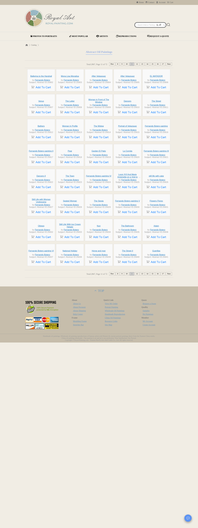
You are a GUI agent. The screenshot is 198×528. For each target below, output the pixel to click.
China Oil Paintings (113, 503)
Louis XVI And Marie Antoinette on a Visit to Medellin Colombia (127, 293)
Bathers (41, 196)
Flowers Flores (156, 340)
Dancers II (41, 292)
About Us (77, 489)
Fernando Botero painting (156, 196)
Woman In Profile (70, 196)
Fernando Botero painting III (156, 244)
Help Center (78, 500)
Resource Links (111, 507)
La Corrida (127, 244)
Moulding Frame (80, 507)
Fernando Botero (42, 103)
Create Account (149, 510)
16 (158, 64)
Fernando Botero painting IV (98, 292)
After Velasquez (99, 99)
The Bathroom (127, 388)
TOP (99, 476)
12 (137, 64)
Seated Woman (70, 340)
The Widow (99, 196)
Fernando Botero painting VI (41, 436)
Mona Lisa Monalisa (70, 99)
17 (163, 64)
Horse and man (99, 436)
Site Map (108, 510)
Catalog (34, 45)
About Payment (79, 493)
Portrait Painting (111, 493)
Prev (112, 64)
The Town (70, 292)
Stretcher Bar (78, 510)
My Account (148, 507)
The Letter (70, 147)
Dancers (127, 147)
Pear (70, 244)
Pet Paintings (148, 500)
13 (142, 64)
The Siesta (99, 340)
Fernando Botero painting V (127, 340)
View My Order (111, 489)
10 (127, 64)
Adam (156, 388)
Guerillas (156, 436)
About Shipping (79, 496)
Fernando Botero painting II (41, 244)
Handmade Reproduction (115, 500)
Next (169, 64)
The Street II (127, 436)
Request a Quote (149, 489)
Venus (41, 147)
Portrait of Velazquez (127, 196)
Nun (99, 388)
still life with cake (156, 292)
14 (147, 64)
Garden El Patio (99, 244)
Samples (146, 496)
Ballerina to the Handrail (41, 99)
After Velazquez (127, 99)
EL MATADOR (156, 99)
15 (152, 64)
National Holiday (70, 436)
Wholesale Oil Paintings (115, 496)
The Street (156, 147)
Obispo (41, 388)
